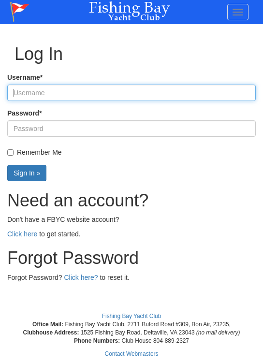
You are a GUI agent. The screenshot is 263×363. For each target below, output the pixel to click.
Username (25, 77)
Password (24, 113)
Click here (22, 234)
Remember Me (34, 152)
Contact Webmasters (132, 353)
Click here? (81, 277)
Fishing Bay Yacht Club (131, 316)
